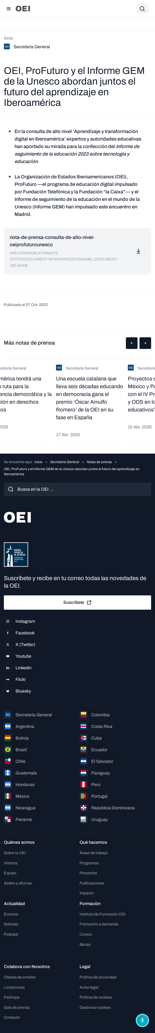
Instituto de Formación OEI (103, 914)
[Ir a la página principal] (23, 9)
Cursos (86, 934)
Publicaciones (92, 883)
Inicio (38, 462)
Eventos (11, 914)
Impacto (87, 893)
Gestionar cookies (95, 1007)
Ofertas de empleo (20, 977)
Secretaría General (64, 462)
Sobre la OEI (15, 853)
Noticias (11, 924)
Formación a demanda (99, 924)
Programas (89, 863)
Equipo (10, 873)
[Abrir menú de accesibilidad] (142, 1020)
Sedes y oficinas (18, 883)
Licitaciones (14, 987)
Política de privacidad (98, 977)
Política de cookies (96, 997)
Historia (10, 863)
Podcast (11, 934)
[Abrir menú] (9, 9)
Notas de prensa (99, 462)
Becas (85, 944)
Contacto (12, 1017)
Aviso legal (89, 987)
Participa (11, 997)
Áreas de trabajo (94, 853)
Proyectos (88, 873)
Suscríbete (77, 603)
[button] (132, 343)
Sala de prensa (17, 1007)
